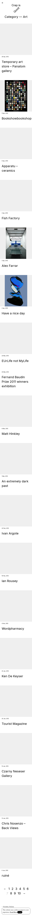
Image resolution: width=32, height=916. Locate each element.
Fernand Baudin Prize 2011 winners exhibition (15, 381)
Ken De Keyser (12, 676)
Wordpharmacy (13, 628)
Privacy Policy (8, 906)
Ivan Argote (10, 533)
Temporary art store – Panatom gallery (13, 66)
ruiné (5, 875)
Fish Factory (11, 218)
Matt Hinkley (11, 434)
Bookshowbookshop (16, 118)
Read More (13, 912)
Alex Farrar (10, 266)
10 (19, 893)
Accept (19, 912)
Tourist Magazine (14, 724)
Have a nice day (13, 313)
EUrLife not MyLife (15, 361)
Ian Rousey (10, 581)
